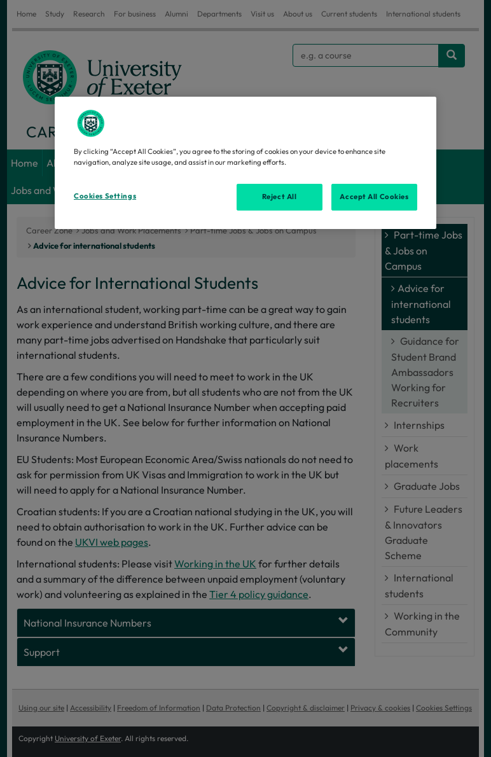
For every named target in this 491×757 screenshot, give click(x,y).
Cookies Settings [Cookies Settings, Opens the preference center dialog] (105, 195)
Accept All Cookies (374, 196)
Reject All (279, 196)
